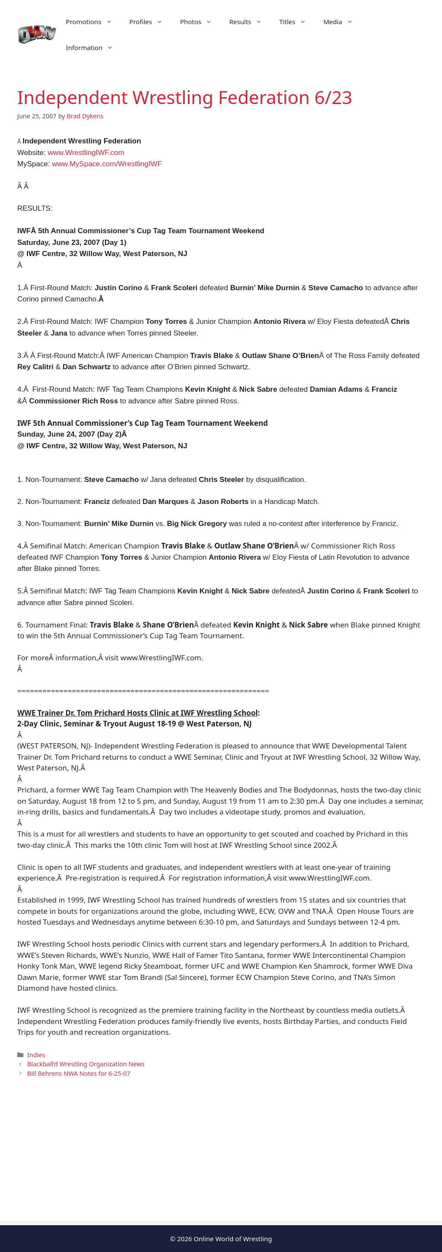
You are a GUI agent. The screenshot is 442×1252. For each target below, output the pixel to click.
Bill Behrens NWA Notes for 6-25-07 (78, 1073)
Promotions (93, 22)
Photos (200, 22)
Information (94, 47)
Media (342, 22)
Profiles (150, 22)
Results (250, 22)
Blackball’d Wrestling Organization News (86, 1064)
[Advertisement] (221, 1160)
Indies (36, 1055)
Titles (297, 22)
